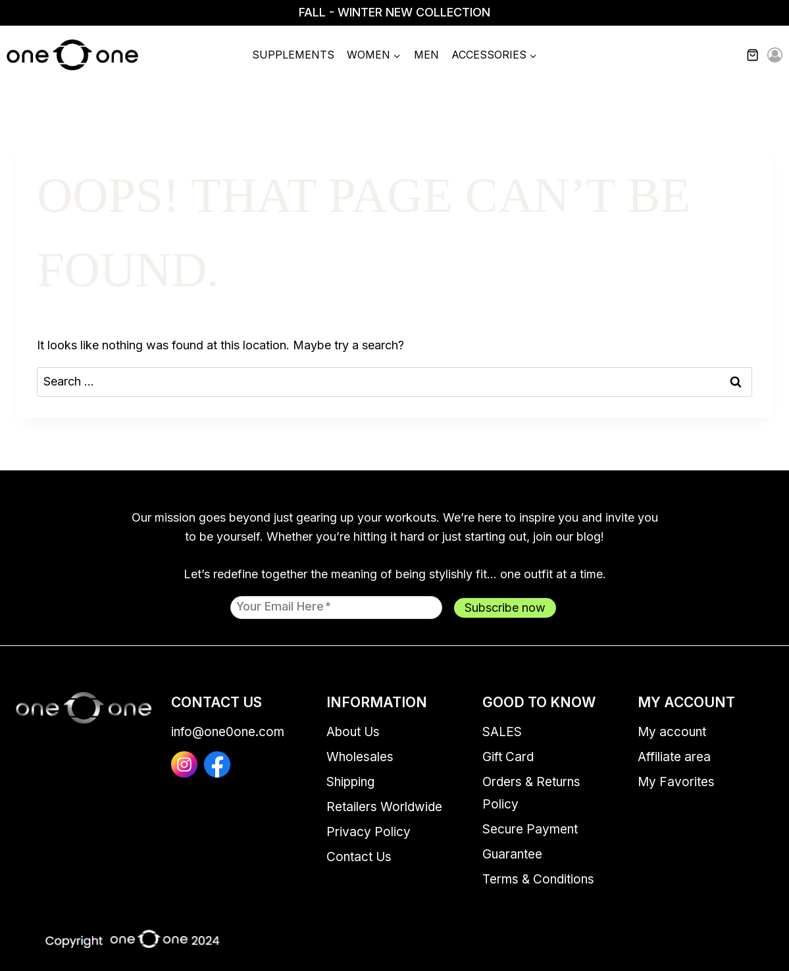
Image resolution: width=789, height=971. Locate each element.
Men (426, 54)
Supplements (293, 54)
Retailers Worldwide (384, 806)
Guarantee (512, 854)
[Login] (774, 55)
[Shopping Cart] (760, 55)
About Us (353, 731)
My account (672, 731)
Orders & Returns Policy (531, 793)
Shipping (350, 781)
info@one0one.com (227, 731)
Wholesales (360, 756)
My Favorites (676, 781)
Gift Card (508, 756)
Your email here (283, 605)
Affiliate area (674, 756)
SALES (502, 731)
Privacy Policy (368, 831)
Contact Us (359, 856)
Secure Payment (530, 829)
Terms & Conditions (538, 879)
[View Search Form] (725, 55)
